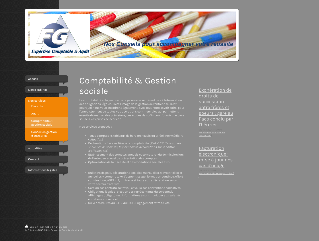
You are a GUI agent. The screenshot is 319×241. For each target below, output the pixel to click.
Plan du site (60, 226)
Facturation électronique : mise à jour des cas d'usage (216, 156)
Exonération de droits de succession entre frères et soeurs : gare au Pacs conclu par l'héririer (216, 107)
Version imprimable (38, 226)
